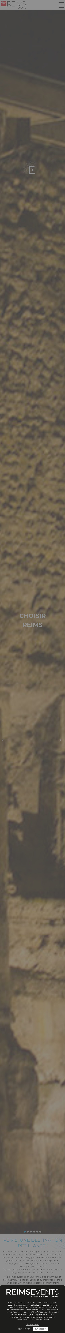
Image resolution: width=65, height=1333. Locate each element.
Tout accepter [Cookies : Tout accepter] (40, 1329)
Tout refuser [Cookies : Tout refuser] (24, 1329)
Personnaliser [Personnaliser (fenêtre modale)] (32, 1325)
